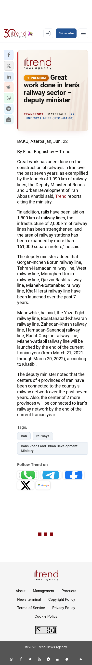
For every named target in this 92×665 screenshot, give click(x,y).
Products (69, 591)
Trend (60, 196)
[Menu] (83, 33)
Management (43, 591)
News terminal (29, 599)
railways (42, 436)
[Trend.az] (18, 33)
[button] (8, 55)
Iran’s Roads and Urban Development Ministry (49, 448)
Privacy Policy (63, 608)
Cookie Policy (46, 616)
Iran (24, 436)
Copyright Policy (61, 599)
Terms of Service (31, 608)
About (21, 591)
